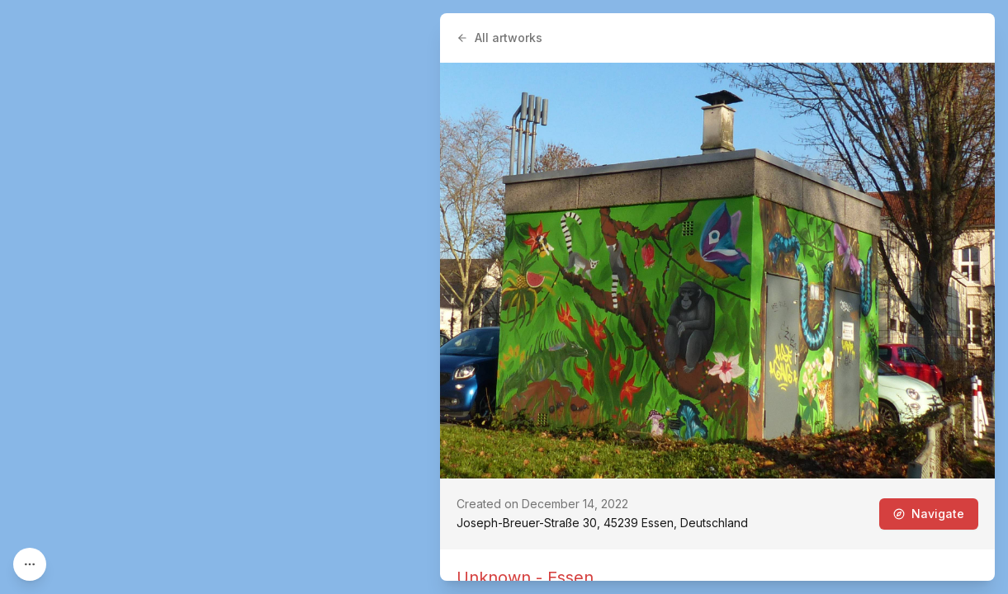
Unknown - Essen (525, 577)
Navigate (928, 514)
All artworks (499, 38)
